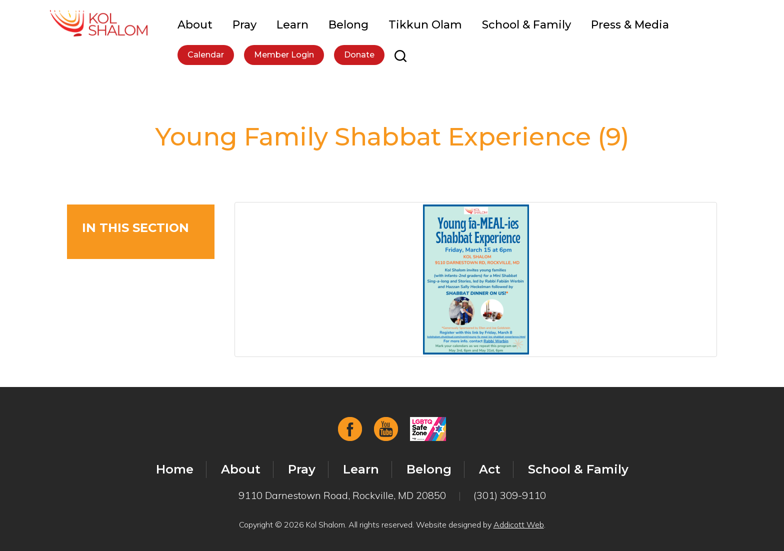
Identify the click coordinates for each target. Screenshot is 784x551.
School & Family (526, 25)
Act (489, 469)
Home (175, 469)
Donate (359, 55)
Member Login (284, 55)
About (195, 25)
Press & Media (630, 25)
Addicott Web (519, 525)
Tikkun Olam (425, 25)
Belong (348, 25)
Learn (292, 25)
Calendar (206, 55)
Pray (244, 25)
